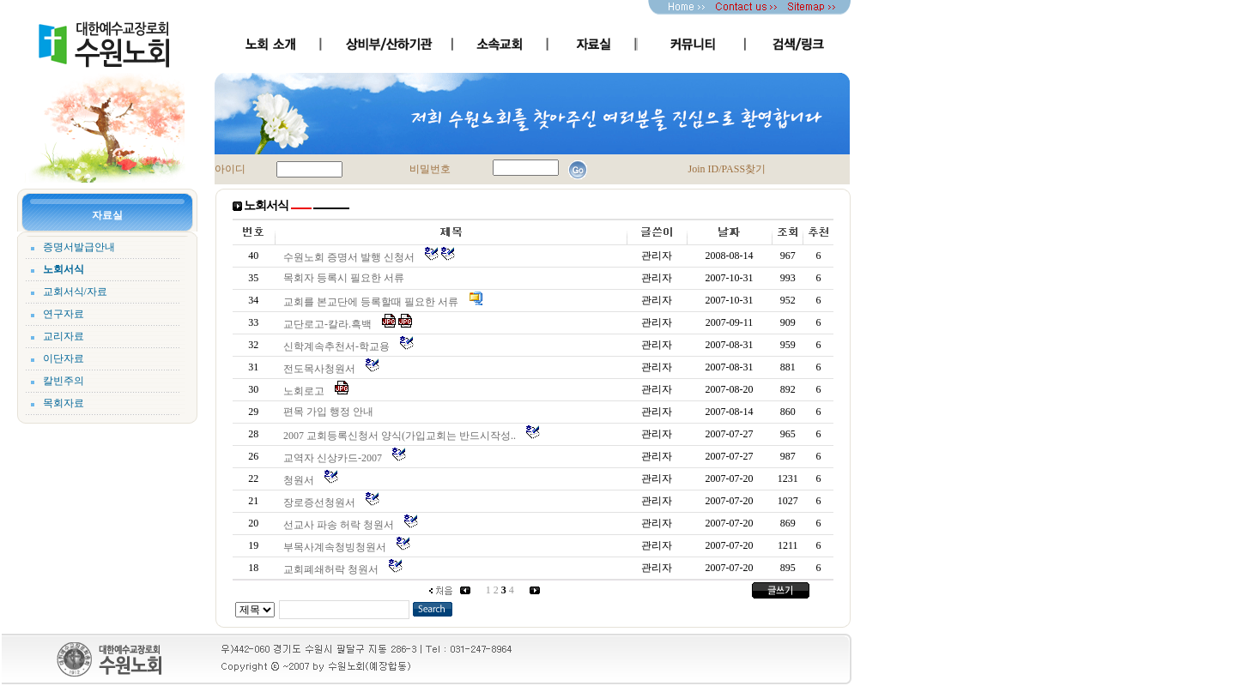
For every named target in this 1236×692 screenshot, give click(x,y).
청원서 (301, 480)
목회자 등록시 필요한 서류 (346, 278)
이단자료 (63, 358)
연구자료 (63, 314)
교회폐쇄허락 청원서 (333, 569)
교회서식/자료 (75, 292)
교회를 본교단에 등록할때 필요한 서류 (373, 302)
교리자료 (63, 336)
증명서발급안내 (79, 247)
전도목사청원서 (321, 369)
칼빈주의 (63, 381)
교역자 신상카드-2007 (335, 458)
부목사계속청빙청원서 (337, 547)
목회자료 (63, 403)
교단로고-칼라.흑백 (330, 324)
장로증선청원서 (321, 502)
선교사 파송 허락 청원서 (341, 525)
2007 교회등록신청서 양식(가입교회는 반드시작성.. (402, 436)
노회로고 (306, 391)
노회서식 (63, 269)
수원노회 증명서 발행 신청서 (351, 257)
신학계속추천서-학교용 (339, 346)
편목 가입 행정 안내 (331, 412)
